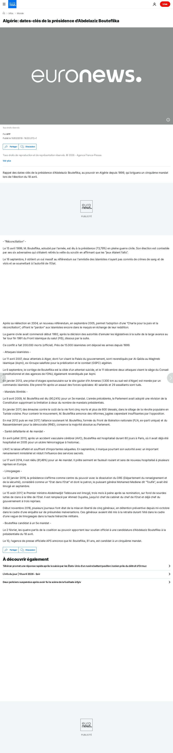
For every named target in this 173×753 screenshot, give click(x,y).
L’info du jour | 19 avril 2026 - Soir (21, 573)
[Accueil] (4, 13)
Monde (20, 13)
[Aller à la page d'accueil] (12, 4)
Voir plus (7, 160)
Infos (11, 13)
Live (165, 4)
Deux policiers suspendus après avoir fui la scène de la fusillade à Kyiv (42, 582)
